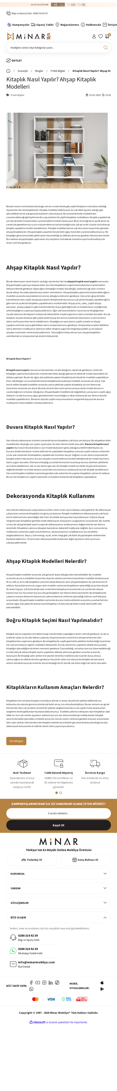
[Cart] (107, 36)
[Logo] (29, 36)
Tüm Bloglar (16, 741)
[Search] (58, 47)
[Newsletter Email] (58, 813)
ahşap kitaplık (75, 281)
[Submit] (58, 825)
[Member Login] (94, 36)
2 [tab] (60, 793)
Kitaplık (57, 496)
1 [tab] (56, 793)
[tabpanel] (22, 775)
